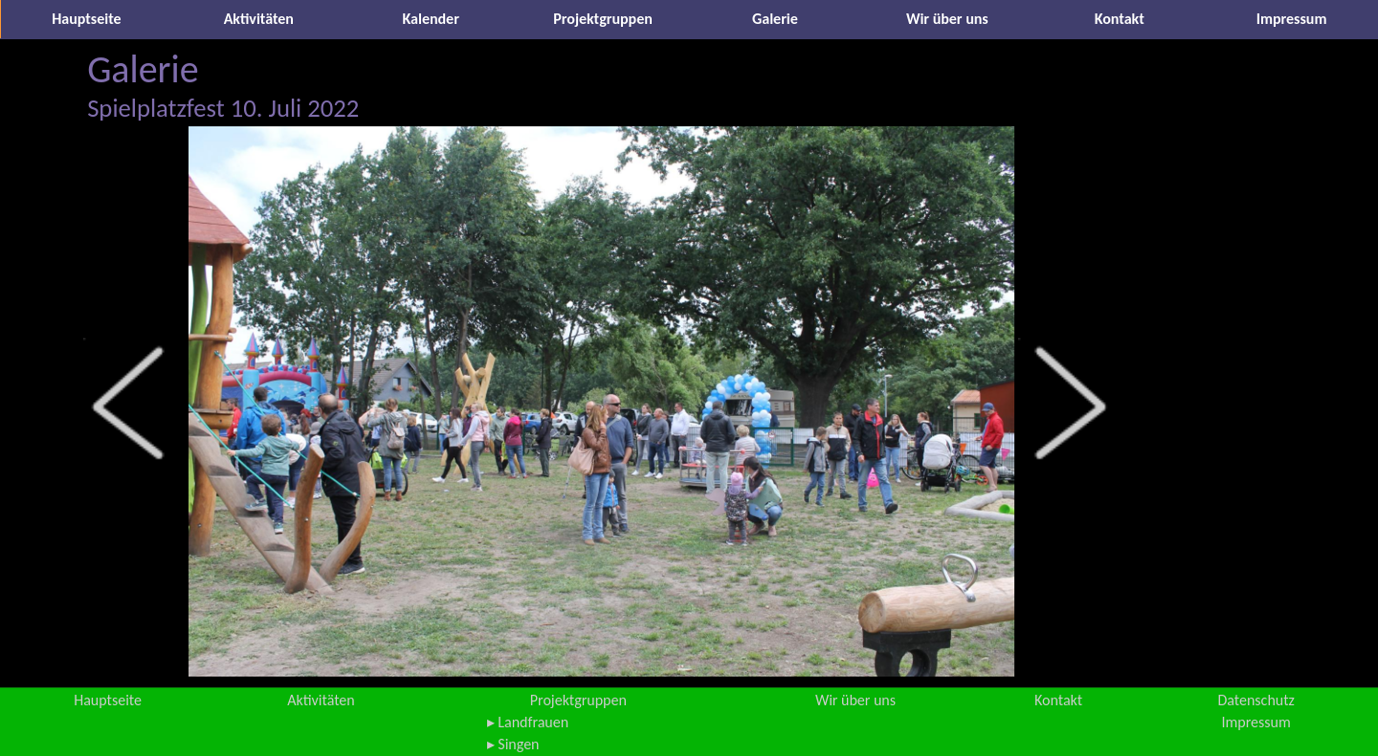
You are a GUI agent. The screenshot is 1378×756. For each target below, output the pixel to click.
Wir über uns (947, 19)
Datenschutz (1255, 700)
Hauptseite (86, 19)
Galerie (775, 19)
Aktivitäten (259, 19)
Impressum (1291, 19)
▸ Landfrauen (527, 722)
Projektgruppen (603, 19)
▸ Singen (513, 744)
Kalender (431, 19)
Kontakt (1120, 19)
